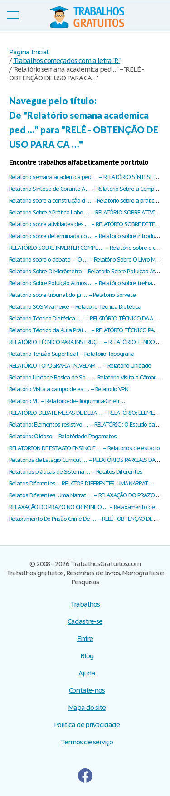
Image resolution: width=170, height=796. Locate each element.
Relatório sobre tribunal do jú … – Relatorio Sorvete (72, 295)
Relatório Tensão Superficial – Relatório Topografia (71, 354)
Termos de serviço (86, 742)
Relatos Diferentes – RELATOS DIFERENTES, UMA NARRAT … (81, 483)
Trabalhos (85, 604)
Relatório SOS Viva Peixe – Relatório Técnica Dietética (75, 307)
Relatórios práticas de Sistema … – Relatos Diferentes (75, 472)
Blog (86, 655)
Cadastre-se (85, 621)
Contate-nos (87, 690)
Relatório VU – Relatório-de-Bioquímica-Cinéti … (67, 401)
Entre (85, 638)
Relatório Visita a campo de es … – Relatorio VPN (68, 389)
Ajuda (87, 673)
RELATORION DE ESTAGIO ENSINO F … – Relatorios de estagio (84, 448)
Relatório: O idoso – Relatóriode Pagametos (63, 436)
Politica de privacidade (87, 724)
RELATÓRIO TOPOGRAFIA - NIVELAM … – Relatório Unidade (80, 365)
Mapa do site (87, 707)
